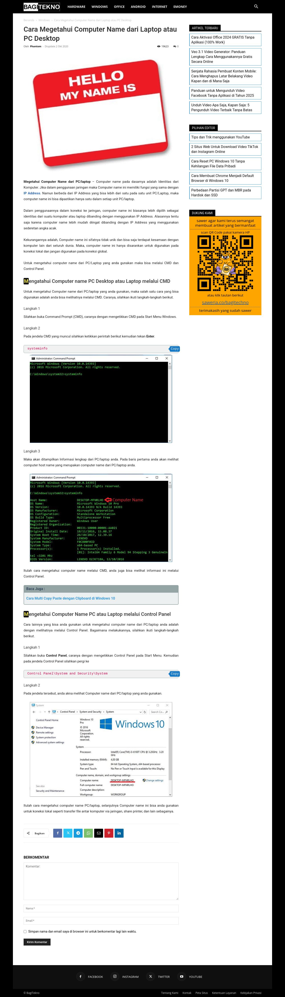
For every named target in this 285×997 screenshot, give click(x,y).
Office (119, 6)
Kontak (187, 993)
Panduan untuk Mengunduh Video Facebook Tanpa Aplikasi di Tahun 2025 (222, 93)
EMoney (180, 6)
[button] (256, 7)
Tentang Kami (169, 993)
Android (138, 6)
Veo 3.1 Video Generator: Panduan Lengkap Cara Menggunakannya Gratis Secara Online (221, 57)
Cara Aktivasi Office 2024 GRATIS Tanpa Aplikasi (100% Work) (222, 39)
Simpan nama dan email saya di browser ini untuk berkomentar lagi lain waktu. (82, 931)
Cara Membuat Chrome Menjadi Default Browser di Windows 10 (222, 178)
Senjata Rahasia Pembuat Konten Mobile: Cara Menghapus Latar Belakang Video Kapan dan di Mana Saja (223, 76)
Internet (159, 6)
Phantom (35, 46)
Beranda (29, 20)
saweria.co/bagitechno (225, 302)
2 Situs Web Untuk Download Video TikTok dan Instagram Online (224, 149)
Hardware (76, 6)
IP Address (32, 193)
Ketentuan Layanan (224, 993)
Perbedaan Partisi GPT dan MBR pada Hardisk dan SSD (221, 192)
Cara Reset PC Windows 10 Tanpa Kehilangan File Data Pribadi (218, 163)
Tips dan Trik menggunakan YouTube (220, 137)
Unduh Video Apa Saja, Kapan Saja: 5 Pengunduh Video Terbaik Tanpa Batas (221, 107)
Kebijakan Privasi (250, 993)
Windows (100, 6)
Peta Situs (201, 993)
